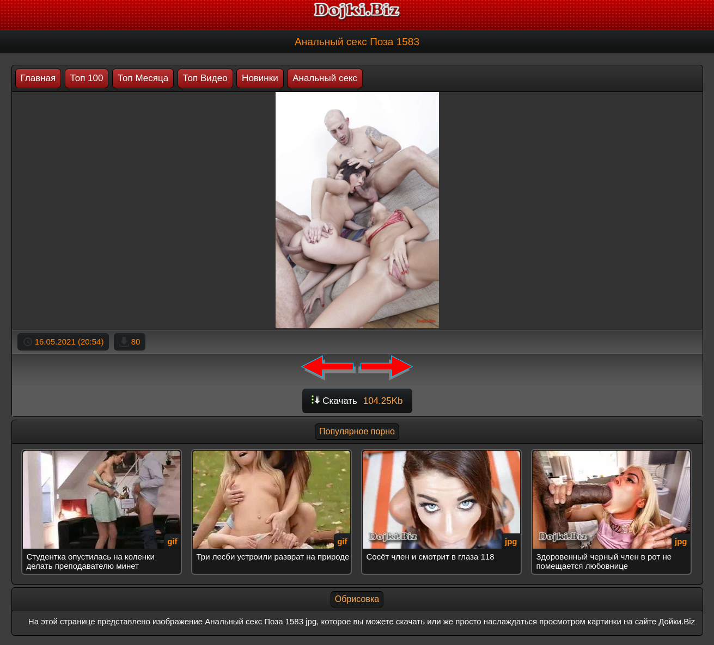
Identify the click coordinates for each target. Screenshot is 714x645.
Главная (38, 78)
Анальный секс (324, 78)
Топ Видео (205, 78)
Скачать (357, 401)
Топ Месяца (143, 78)
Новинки (260, 78)
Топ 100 (86, 78)
